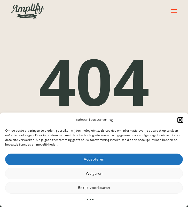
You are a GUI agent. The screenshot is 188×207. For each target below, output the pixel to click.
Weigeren (94, 173)
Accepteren (94, 159)
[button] (180, 120)
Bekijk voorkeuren (94, 188)
